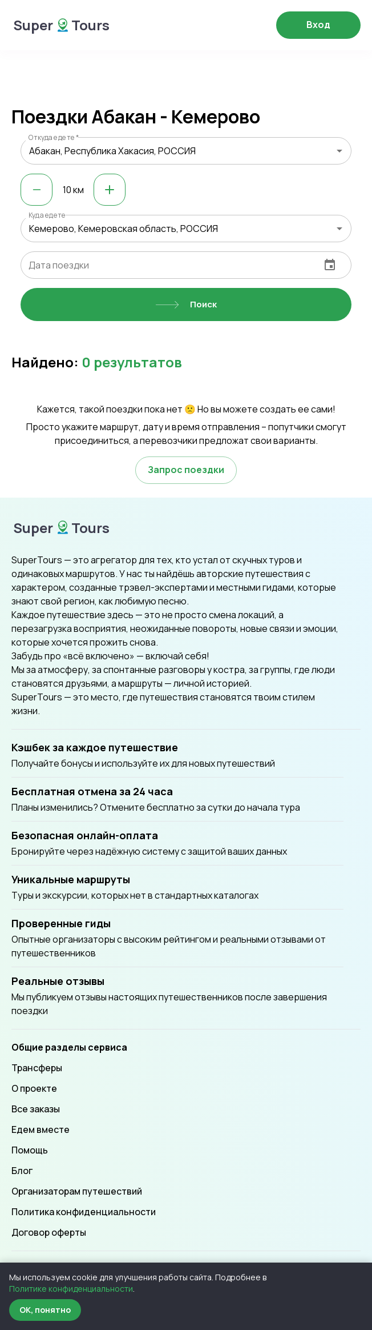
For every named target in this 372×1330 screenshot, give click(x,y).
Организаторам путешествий (76, 1191)
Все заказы (35, 1109)
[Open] (339, 151)
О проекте (34, 1088)
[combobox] (186, 151)
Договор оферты (48, 1232)
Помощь (29, 1150)
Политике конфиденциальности (71, 1288)
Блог (22, 1170)
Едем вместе (40, 1129)
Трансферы (36, 1067)
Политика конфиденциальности (83, 1211)
